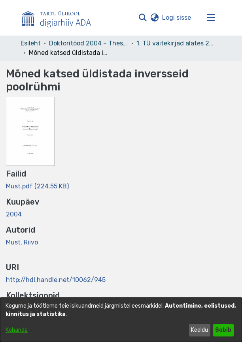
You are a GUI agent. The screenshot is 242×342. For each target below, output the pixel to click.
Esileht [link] (31, 43)
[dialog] (121, 320)
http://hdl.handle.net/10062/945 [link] (56, 280)
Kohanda (17, 330)
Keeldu (199, 330)
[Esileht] (59, 18)
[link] (37, 186)
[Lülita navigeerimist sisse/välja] (211, 17)
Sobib (223, 330)
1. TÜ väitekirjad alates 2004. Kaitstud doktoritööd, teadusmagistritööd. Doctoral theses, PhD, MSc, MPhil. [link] (176, 43)
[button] (142, 18)
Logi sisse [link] (177, 17)
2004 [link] (14, 214)
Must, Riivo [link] (22, 242)
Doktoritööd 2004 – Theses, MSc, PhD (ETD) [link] (88, 43)
